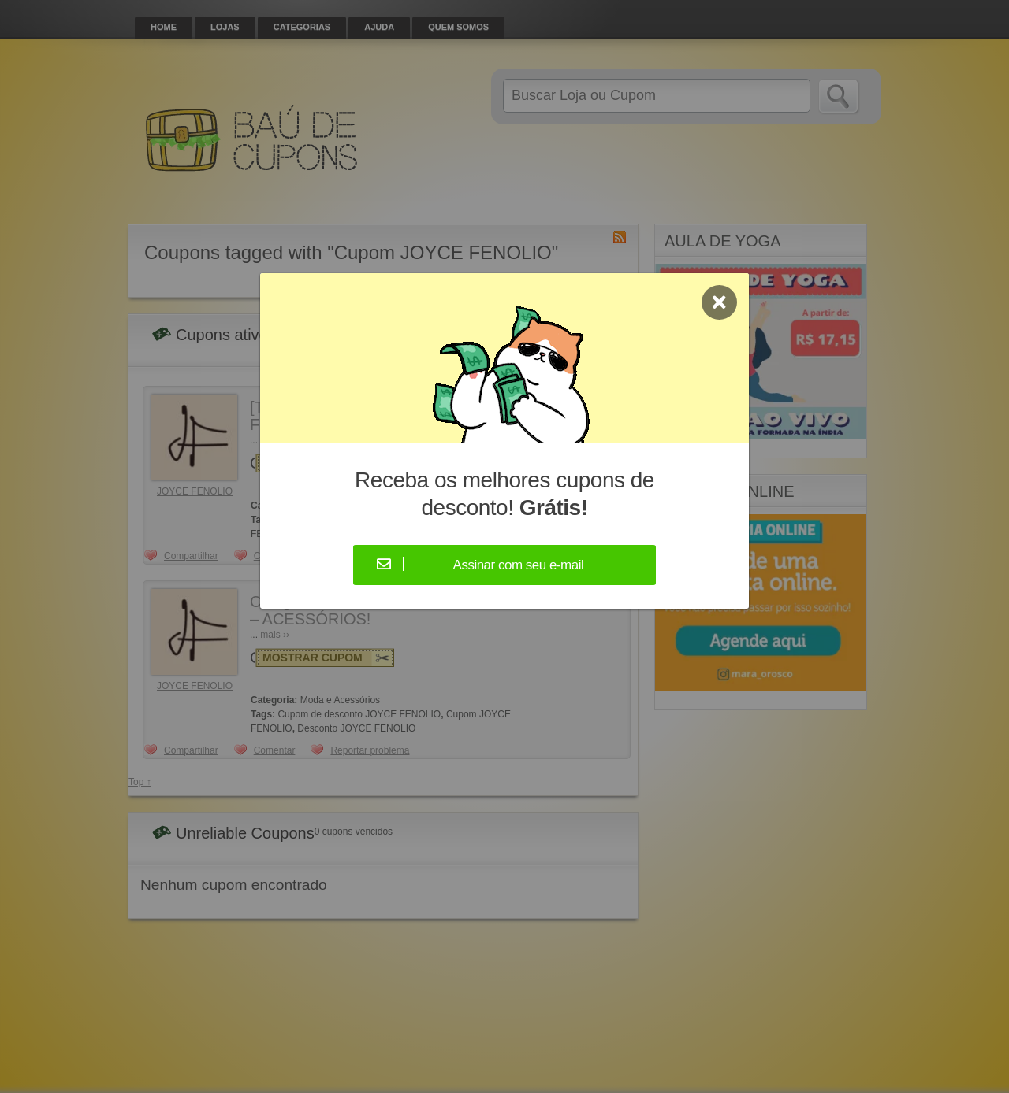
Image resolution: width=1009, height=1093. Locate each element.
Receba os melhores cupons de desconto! (504, 494)
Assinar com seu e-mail (518, 565)
